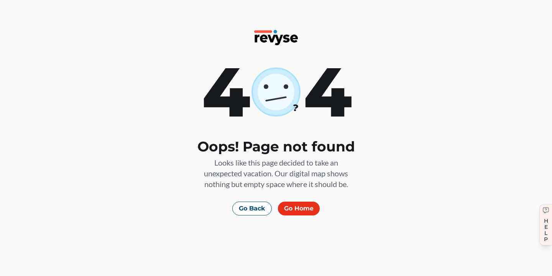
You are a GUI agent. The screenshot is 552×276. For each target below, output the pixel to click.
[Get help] (545, 224)
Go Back (252, 208)
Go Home (299, 208)
